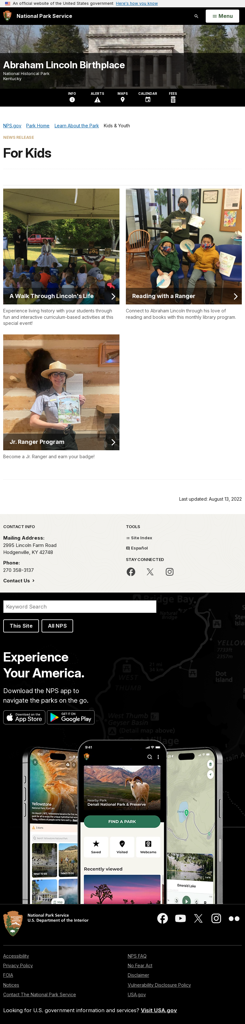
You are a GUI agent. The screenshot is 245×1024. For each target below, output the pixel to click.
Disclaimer (138, 975)
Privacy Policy (18, 965)
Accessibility (16, 956)
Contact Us (17, 581)
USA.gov (137, 994)
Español (137, 547)
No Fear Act (140, 965)
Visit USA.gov (159, 1010)
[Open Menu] (222, 16)
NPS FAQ (137, 956)
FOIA (8, 975)
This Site (21, 626)
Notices (11, 985)
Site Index (139, 537)
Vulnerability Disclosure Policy (159, 985)
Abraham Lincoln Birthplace (64, 65)
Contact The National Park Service (39, 994)
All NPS (57, 626)
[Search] (80, 606)
